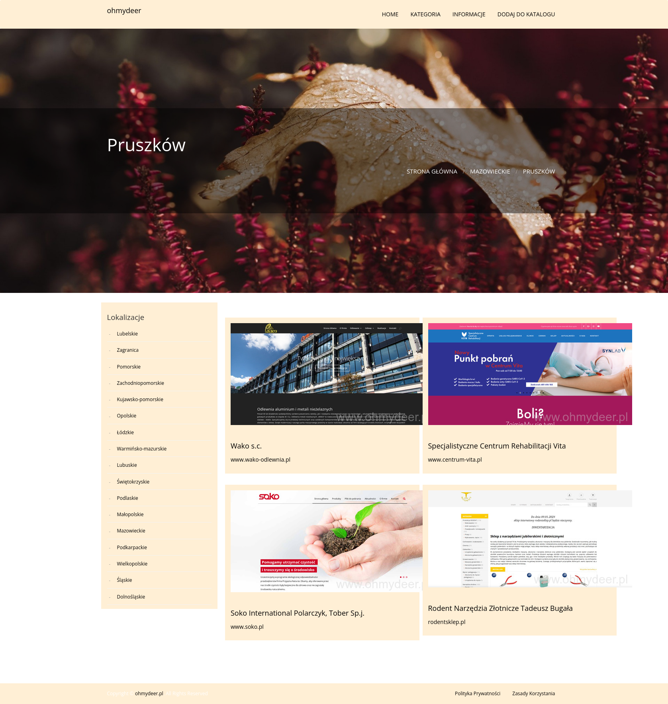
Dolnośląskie (131, 596)
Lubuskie (127, 465)
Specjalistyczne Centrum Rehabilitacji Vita (497, 445)
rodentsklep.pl (447, 622)
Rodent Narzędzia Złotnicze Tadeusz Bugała (500, 608)
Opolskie (127, 415)
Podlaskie (127, 498)
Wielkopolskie (132, 563)
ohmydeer (124, 10)
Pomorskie (129, 366)
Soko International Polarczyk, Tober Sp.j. (297, 613)
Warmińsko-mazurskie (142, 448)
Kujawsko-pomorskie (140, 399)
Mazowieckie (490, 171)
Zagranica (128, 350)
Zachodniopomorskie (140, 383)
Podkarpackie (132, 547)
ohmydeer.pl (149, 693)
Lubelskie (127, 333)
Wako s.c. (246, 445)
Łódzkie (125, 432)
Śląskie (124, 580)
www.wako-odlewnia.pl (260, 459)
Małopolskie (130, 514)
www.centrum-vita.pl (455, 459)
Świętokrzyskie (133, 481)
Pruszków (539, 171)
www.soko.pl (247, 626)
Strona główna (432, 171)
